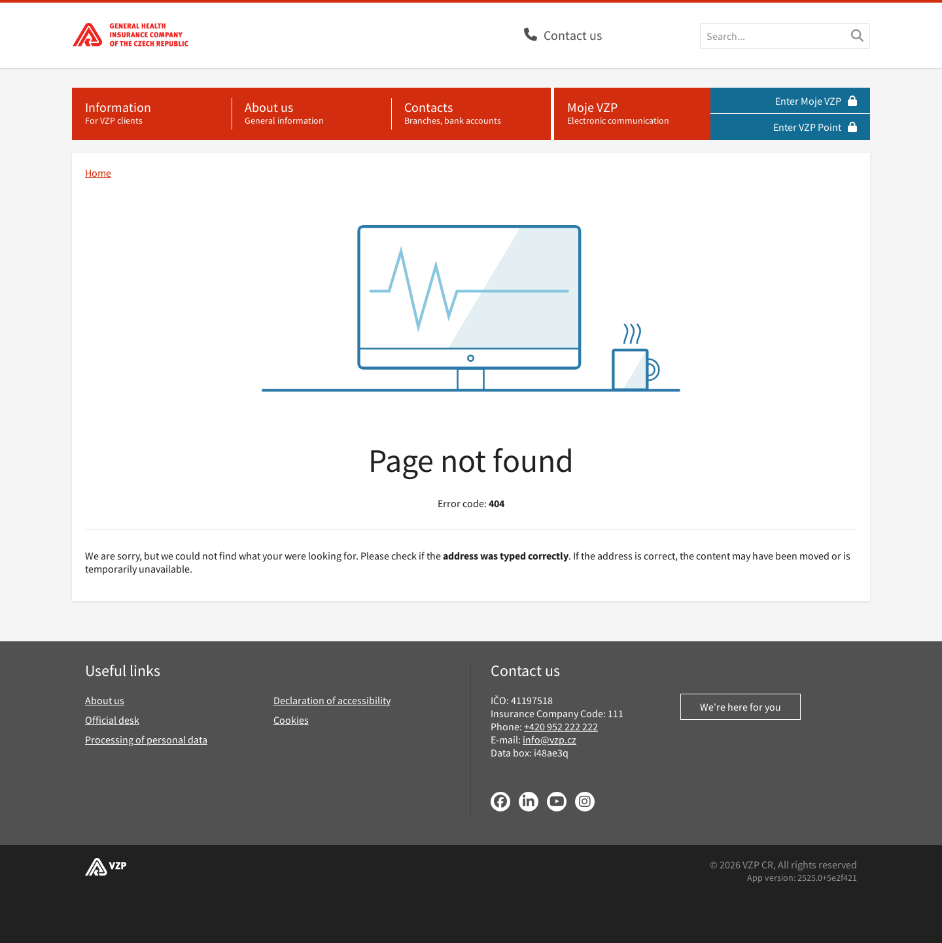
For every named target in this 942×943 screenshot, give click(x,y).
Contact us (573, 35)
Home (98, 172)
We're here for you (740, 706)
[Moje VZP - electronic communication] (632, 114)
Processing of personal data (146, 739)
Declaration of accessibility (332, 700)
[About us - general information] (311, 114)
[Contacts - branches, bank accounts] (471, 114)
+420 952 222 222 (561, 726)
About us (104, 700)
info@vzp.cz (549, 739)
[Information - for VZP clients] (152, 114)
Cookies (291, 719)
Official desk (112, 719)
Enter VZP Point (815, 126)
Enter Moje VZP (816, 100)
